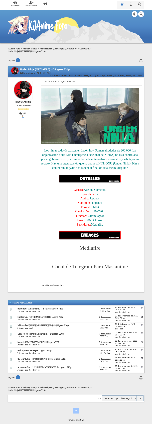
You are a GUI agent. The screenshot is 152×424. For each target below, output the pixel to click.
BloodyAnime (28, 71)
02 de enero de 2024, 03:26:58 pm (58, 80)
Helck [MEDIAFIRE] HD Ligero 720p (34, 349)
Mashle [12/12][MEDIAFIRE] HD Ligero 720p (38, 340)
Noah (31, 326)
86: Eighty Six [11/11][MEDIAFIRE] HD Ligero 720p (41, 357)
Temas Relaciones (20, 301)
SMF (82, 418)
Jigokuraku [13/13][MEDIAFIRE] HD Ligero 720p (40, 315)
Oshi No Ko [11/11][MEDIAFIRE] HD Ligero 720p (40, 332)
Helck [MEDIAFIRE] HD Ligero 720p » (124, 74)
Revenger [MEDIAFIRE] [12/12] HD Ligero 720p (40, 307)
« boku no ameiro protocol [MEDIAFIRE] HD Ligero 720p (77, 74)
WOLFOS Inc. (84, 47)
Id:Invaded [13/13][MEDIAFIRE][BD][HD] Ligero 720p (43, 323)
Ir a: (100, 397)
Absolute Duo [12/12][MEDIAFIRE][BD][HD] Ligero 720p (44, 365)
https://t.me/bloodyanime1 (53, 283)
